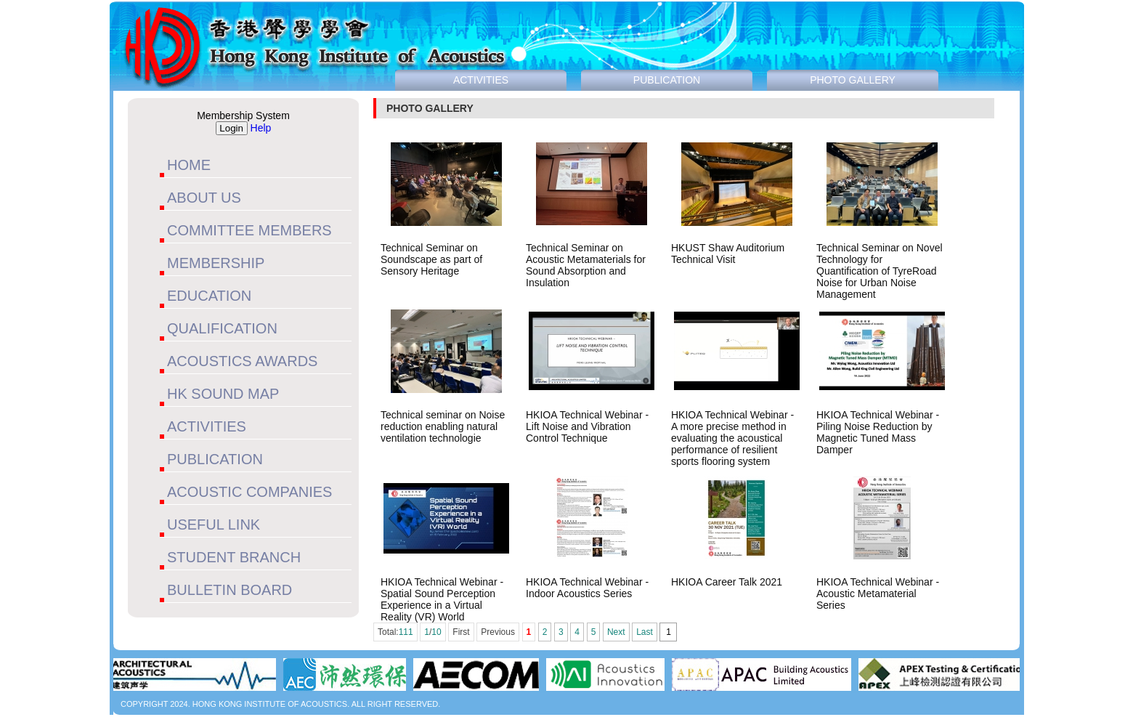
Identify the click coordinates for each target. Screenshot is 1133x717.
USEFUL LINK (213, 524)
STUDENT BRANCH (234, 557)
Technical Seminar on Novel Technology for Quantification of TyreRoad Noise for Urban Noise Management (879, 271)
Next (616, 632)
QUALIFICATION (222, 328)
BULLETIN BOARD (229, 590)
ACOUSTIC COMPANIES (249, 492)
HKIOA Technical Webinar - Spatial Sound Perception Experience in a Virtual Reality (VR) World (442, 599)
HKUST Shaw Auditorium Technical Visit (727, 253)
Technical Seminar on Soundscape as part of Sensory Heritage (431, 259)
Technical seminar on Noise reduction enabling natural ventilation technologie (443, 426)
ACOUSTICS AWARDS (242, 361)
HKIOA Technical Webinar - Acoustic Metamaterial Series (877, 593)
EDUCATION (209, 296)
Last (644, 632)
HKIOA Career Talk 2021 (726, 582)
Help (261, 128)
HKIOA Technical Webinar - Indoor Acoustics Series (587, 587)
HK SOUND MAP (223, 394)
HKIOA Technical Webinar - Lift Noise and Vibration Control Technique (587, 426)
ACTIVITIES (206, 426)
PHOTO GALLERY (853, 80)
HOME (189, 165)
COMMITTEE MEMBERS (249, 230)
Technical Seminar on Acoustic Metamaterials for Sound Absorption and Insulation (586, 265)
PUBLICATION (215, 459)
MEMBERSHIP (215, 263)
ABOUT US (204, 198)
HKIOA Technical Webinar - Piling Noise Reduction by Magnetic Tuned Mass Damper (877, 432)
